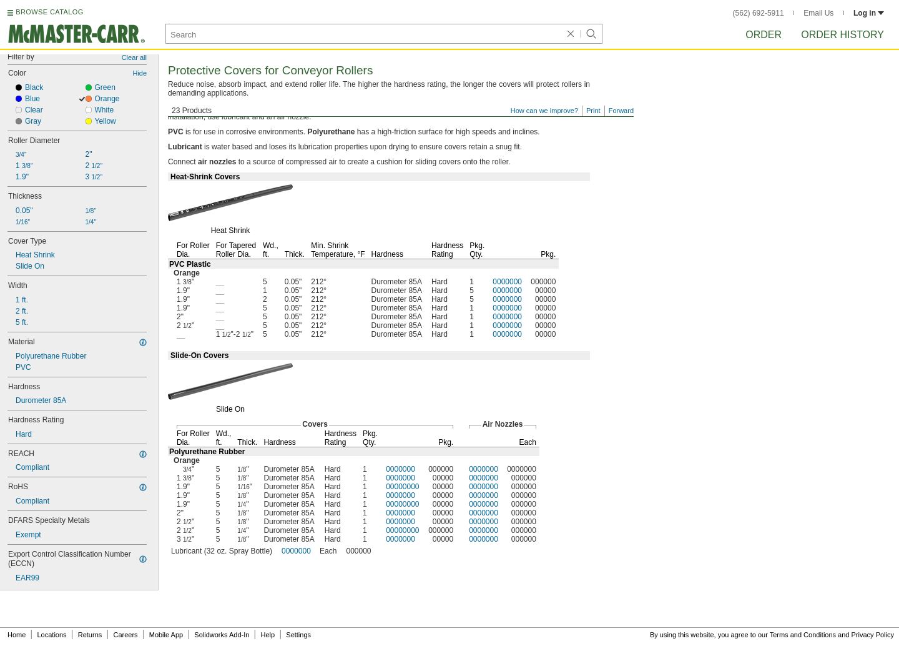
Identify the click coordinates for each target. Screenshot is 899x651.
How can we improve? (544, 110)
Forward (621, 110)
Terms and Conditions (803, 635)
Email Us (818, 13)
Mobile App (166, 635)
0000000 (507, 281)
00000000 (402, 486)
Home (16, 635)
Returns (90, 635)
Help (268, 635)
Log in (868, 13)
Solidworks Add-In (221, 635)
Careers (125, 635)
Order (763, 34)
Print (593, 110)
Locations (52, 635)
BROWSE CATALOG (49, 12)
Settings (298, 635)
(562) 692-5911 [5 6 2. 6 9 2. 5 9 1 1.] (758, 13)
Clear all (134, 57)
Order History (842, 34)
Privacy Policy (873, 635)
